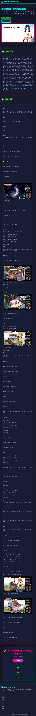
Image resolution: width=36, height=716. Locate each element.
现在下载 (3, 699)
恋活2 (2, 710)
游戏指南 (3, 697)
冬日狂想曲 (3, 708)
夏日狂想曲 (3, 706)
